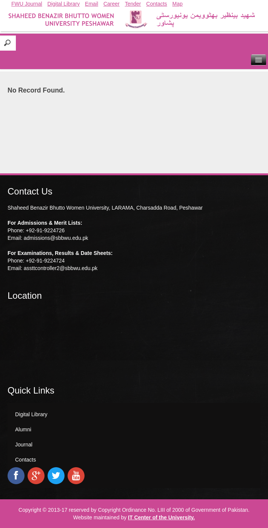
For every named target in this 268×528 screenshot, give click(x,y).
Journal (23, 445)
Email (91, 4)
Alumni (23, 429)
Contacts (156, 4)
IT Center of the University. (161, 517)
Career (111, 4)
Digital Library (64, 4)
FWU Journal (26, 4)
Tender (133, 4)
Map (178, 4)
